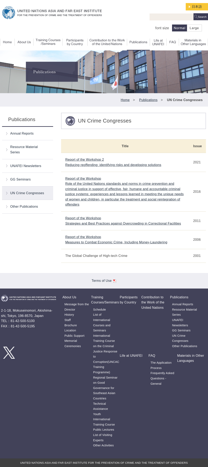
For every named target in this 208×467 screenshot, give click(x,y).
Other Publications (24, 206)
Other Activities (103, 445)
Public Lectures (103, 429)
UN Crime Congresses (27, 193)
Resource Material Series (24, 149)
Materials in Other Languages (190, 358)
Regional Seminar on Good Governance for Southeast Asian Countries (105, 388)
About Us (69, 297)
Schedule (99, 309)
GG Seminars (20, 179)
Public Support (74, 335)
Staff (67, 320)
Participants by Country (129, 299)
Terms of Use (104, 280)
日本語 (197, 6)
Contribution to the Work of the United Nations (152, 302)
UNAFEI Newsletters (25, 166)
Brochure (70, 325)
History (69, 314)
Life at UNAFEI (131, 355)
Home (125, 100)
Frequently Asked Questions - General (162, 378)
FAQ (152, 355)
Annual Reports (22, 133)
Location (70, 330)
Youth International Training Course (104, 419)
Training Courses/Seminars (105, 299)
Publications (148, 100)
